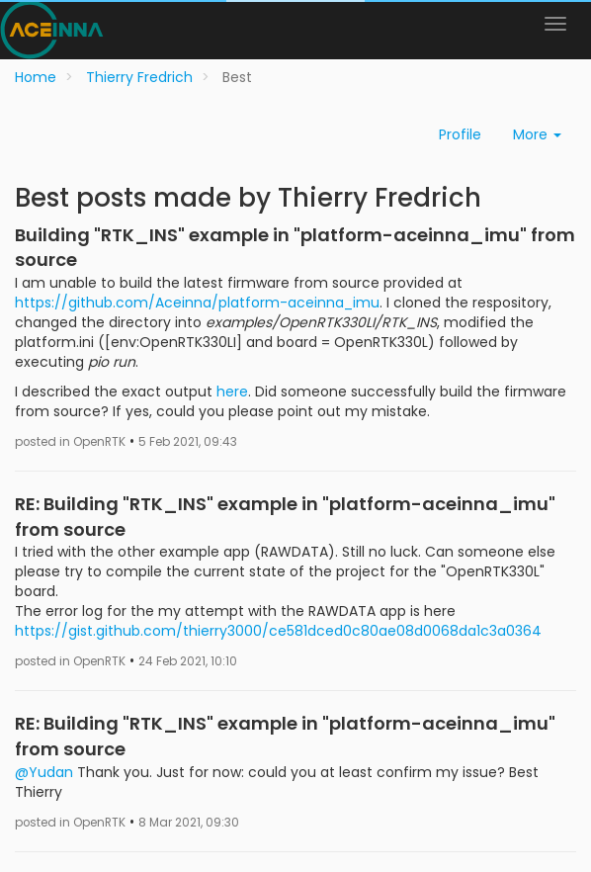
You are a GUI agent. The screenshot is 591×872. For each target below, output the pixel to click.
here (232, 391)
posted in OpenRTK (70, 442)
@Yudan (44, 772)
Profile (460, 134)
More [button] (537, 134)
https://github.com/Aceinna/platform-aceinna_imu (197, 302)
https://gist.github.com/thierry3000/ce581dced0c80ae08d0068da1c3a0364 (278, 631)
